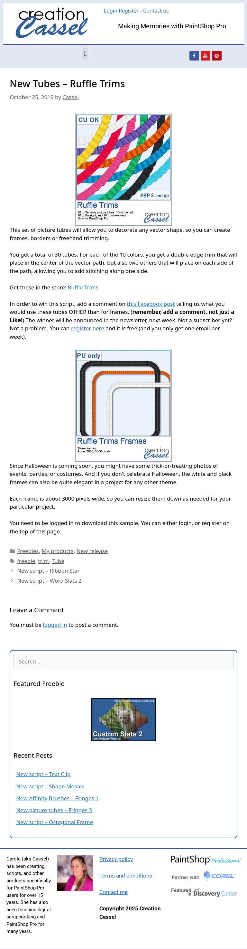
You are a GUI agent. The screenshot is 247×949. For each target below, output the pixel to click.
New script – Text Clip (43, 774)
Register (129, 10)
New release (92, 551)
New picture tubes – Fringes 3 (54, 810)
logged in (55, 624)
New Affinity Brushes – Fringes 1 (57, 798)
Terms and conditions (125, 875)
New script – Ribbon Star (48, 570)
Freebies (28, 551)
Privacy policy (116, 859)
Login (110, 10)
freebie (26, 561)
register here (87, 328)
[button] (85, 53)
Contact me (113, 892)
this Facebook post (151, 303)
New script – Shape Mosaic (50, 786)
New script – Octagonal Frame (54, 822)
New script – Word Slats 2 (49, 580)
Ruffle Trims (83, 287)
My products (57, 551)
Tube (58, 561)
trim (43, 561)
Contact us (156, 10)
